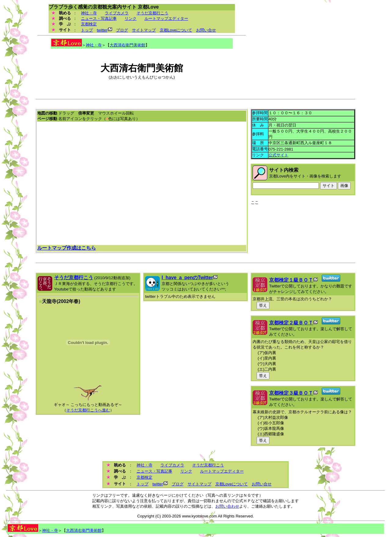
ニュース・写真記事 (99, 18)
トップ (87, 30)
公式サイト (278, 155)
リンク (131, 18)
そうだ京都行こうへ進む (88, 410)
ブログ (122, 30)
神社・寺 (89, 13)
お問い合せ (206, 30)
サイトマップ (144, 30)
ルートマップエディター (166, 18)
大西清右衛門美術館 (127, 45)
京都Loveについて (176, 30)
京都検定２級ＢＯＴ (291, 322)
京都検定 (89, 24)
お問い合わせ (227, 506)
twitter (102, 30)
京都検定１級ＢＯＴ (291, 280)
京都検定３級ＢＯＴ (291, 393)
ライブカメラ (117, 13)
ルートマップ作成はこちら (66, 247)
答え (263, 305)
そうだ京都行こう (152, 13)
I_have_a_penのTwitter (187, 277)
